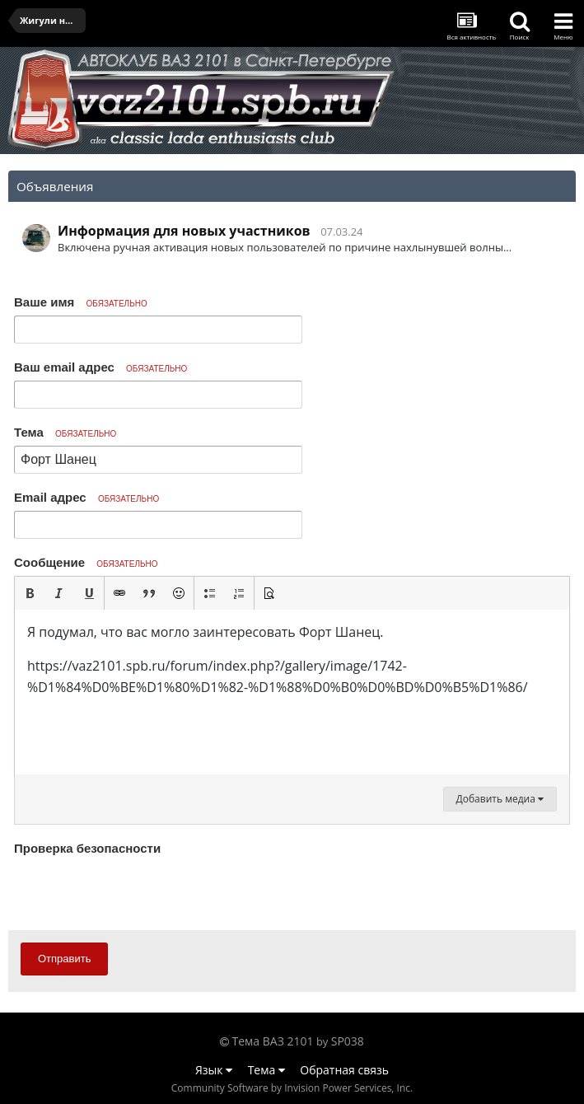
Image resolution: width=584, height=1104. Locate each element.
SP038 (347, 1041)
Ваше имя (80, 302)
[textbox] (292, 692)
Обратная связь (344, 1070)
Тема (65, 432)
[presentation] (139, 892)
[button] (29, 593)
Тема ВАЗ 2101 (273, 1041)
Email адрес (86, 497)
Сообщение (86, 562)
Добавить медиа (500, 799)
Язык (213, 1070)
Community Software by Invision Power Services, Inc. (292, 1088)
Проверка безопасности (87, 848)
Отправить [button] (64, 958)
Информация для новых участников (184, 231)
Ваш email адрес (100, 367)
